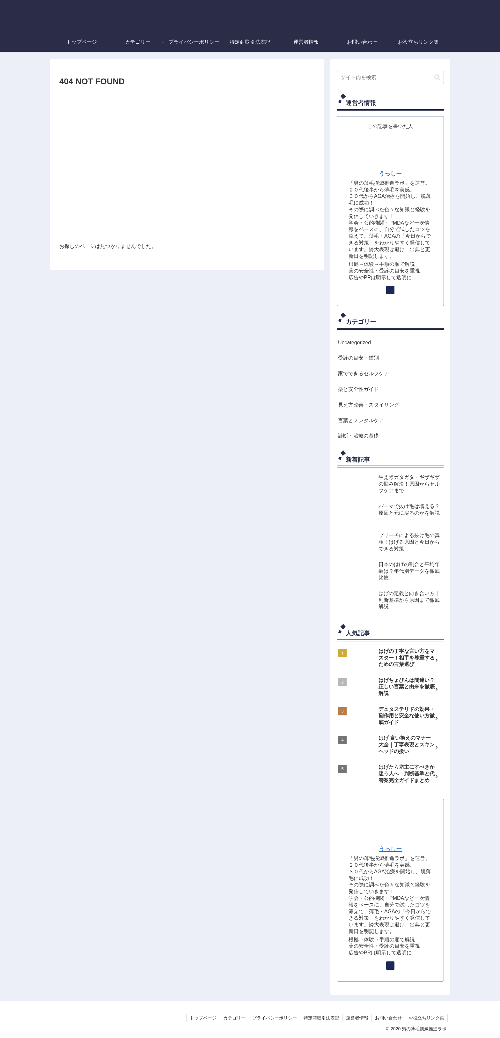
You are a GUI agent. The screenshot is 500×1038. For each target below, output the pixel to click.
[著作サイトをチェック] (390, 290)
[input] (390, 77)
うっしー (390, 173)
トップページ (203, 1017)
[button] (437, 77)
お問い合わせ (388, 1017)
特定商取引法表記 (321, 1017)
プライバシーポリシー (274, 1017)
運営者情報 (357, 1017)
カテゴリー (234, 1017)
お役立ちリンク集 (426, 1017)
